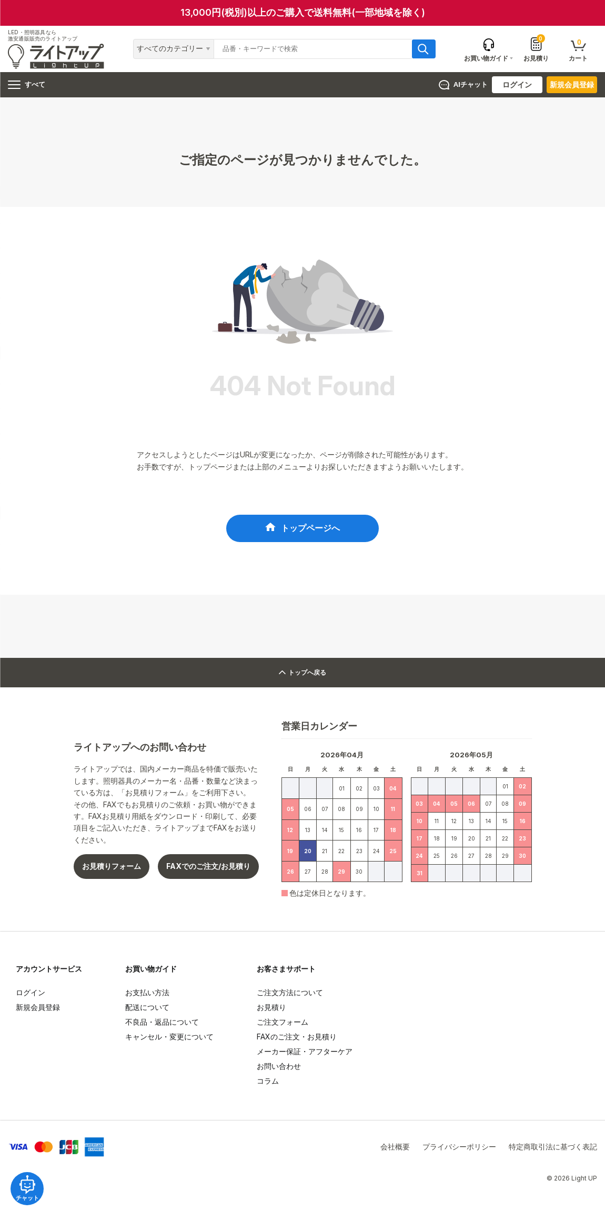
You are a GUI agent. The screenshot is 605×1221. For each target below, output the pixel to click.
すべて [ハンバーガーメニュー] (26, 85)
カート (578, 50)
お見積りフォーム (111, 872)
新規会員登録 (572, 84)
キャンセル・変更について (169, 1042)
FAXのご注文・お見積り (297, 1042)
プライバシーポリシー (459, 1152)
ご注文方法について (290, 998)
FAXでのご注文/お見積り (208, 872)
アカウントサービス (49, 974)
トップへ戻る (302, 679)
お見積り (536, 49)
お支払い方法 (147, 998)
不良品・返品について (162, 1028)
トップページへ (310, 531)
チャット (31, 1183)
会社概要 (395, 1152)
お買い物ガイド (151, 974)
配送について (147, 1013)
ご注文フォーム (282, 1028)
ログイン (517, 84)
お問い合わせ (279, 1072)
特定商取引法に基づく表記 (553, 1152)
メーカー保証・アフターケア (304, 1057)
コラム (268, 1087)
